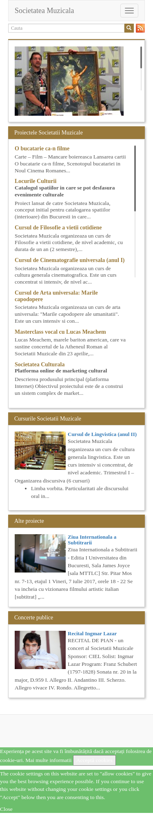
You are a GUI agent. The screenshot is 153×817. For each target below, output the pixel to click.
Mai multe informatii (48, 760)
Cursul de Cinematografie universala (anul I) (70, 260)
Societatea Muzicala (44, 11)
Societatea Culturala (39, 364)
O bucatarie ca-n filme (42, 148)
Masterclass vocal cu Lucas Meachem (60, 332)
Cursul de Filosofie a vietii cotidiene (58, 228)
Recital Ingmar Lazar (92, 633)
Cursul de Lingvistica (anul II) (102, 434)
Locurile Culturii (35, 181)
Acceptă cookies (94, 760)
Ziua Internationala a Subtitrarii (92, 540)
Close (6, 809)
